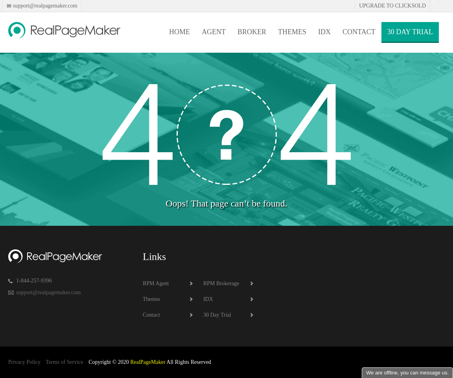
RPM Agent (156, 283)
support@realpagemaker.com (44, 6)
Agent (214, 32)
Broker (252, 32)
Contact (359, 32)
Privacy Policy (24, 362)
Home (179, 32)
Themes (292, 32)
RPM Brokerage (221, 283)
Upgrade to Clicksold (392, 6)
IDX (324, 32)
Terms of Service (64, 362)
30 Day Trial (410, 32)
